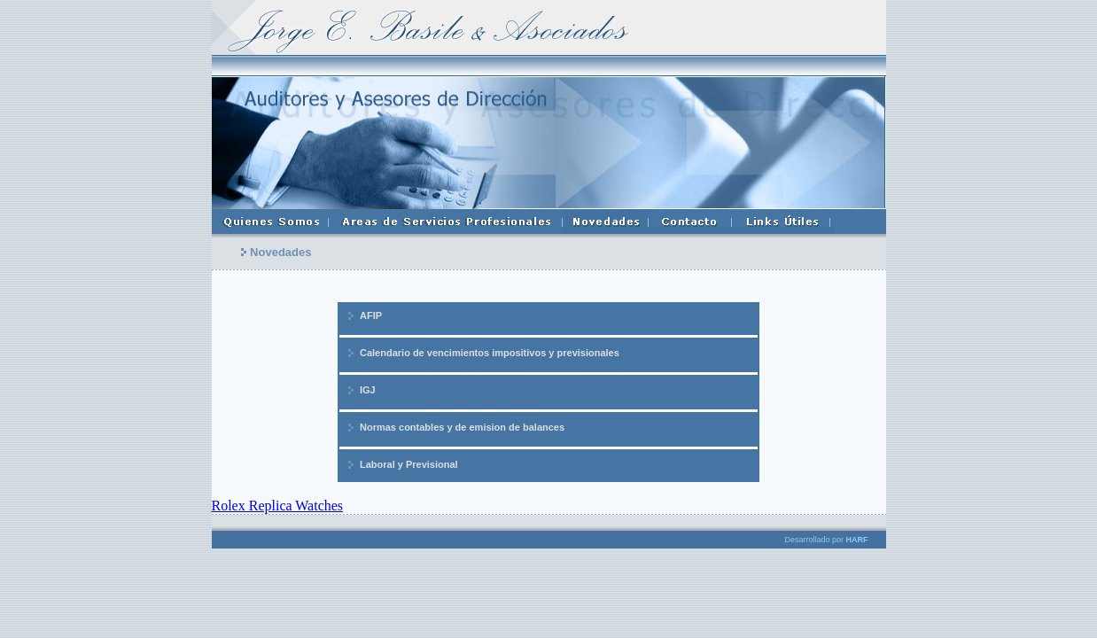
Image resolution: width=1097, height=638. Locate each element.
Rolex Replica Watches (278, 505)
